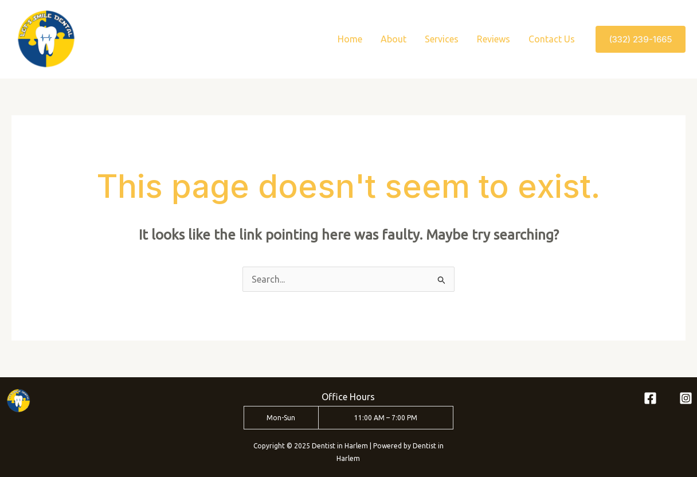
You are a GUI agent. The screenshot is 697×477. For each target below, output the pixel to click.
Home (350, 39)
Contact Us (551, 39)
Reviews (493, 39)
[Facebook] (650, 398)
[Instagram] (685, 398)
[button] (641, 39)
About (393, 39)
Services (442, 39)
